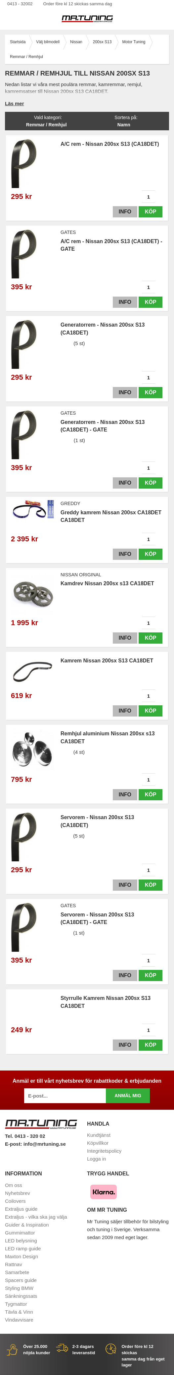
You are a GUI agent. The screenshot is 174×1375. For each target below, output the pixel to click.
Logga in (96, 1159)
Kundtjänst (98, 1135)
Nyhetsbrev (17, 1193)
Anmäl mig (127, 1095)
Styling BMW (19, 1288)
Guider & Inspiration (27, 1225)
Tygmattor (16, 1304)
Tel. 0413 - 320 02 (25, 1136)
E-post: (14, 1144)
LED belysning (21, 1240)
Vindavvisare (19, 1320)
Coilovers (15, 1201)
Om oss (13, 1185)
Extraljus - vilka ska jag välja (36, 1217)
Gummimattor (20, 1232)
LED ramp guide (23, 1248)
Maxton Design (21, 1256)
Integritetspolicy (104, 1151)
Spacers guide (21, 1280)
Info (125, 211)
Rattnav (13, 1264)
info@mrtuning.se (44, 1144)
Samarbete (17, 1272)
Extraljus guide (21, 1209)
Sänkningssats (21, 1296)
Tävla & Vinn (19, 1312)
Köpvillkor (98, 1143)
